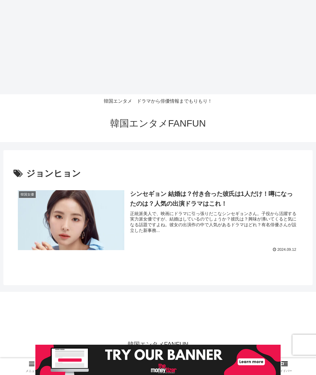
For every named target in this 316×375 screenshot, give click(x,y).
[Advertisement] (158, 47)
